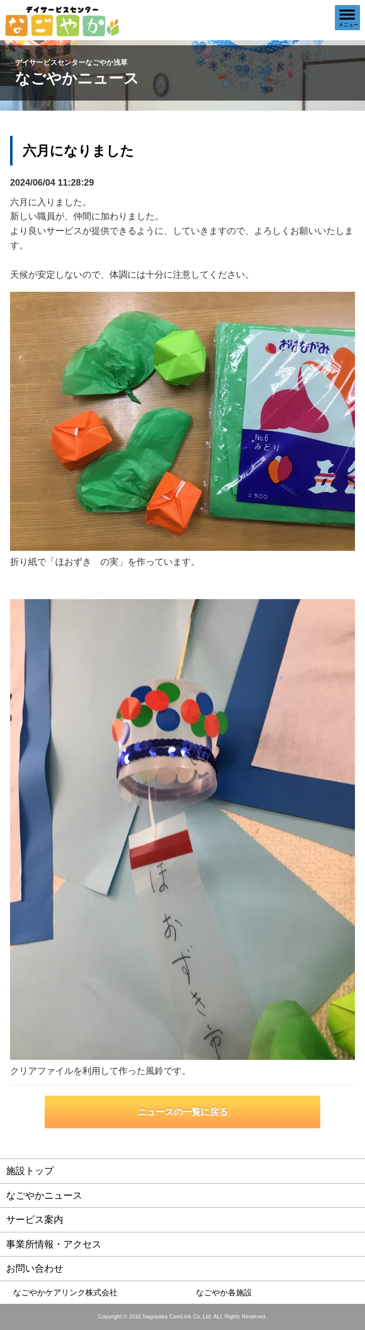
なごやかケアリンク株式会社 (65, 1292)
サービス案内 (34, 1219)
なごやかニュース (44, 1195)
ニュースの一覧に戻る (183, 1112)
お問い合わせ (34, 1268)
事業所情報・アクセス (53, 1244)
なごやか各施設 (224, 1292)
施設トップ (30, 1171)
